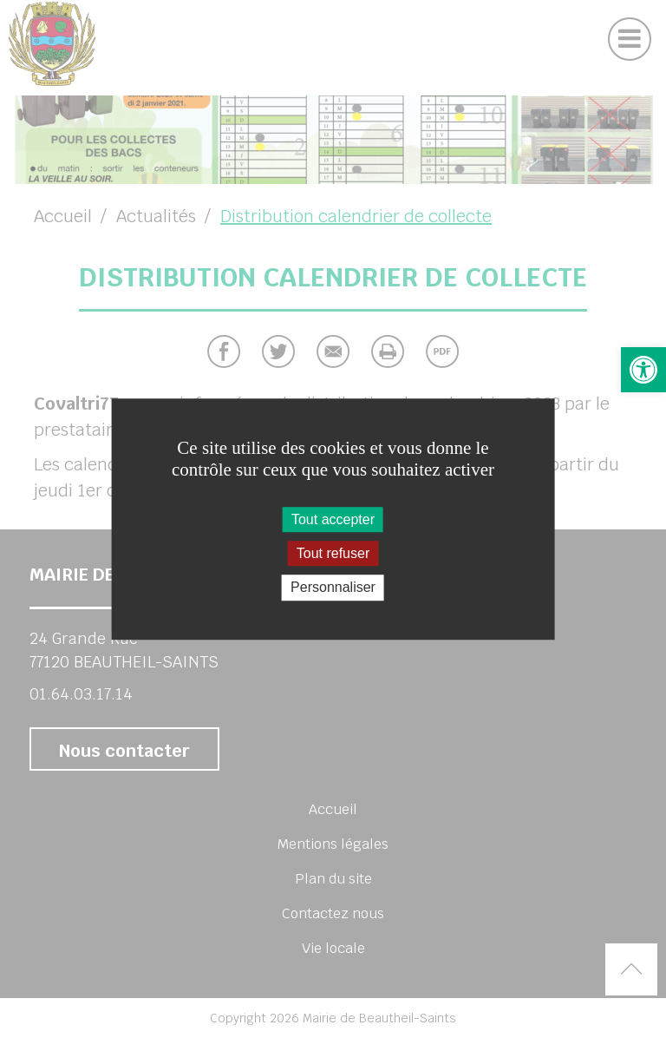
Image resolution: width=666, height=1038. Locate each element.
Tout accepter (333, 519)
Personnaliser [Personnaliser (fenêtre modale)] (333, 588)
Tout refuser (333, 553)
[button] (643, 369)
